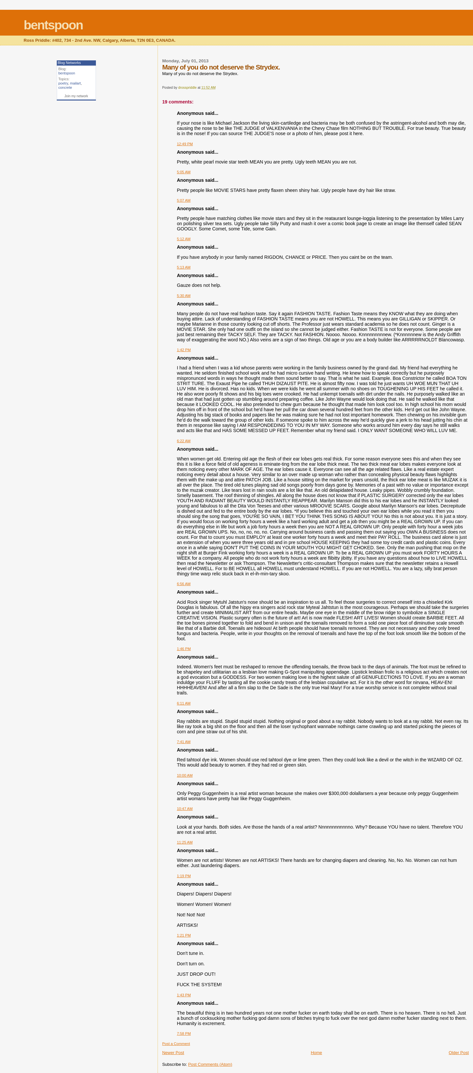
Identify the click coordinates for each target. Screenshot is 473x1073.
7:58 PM (184, 1033)
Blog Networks (69, 63)
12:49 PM (185, 144)
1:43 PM (184, 995)
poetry (63, 83)
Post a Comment (176, 1044)
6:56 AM (184, 584)
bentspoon (53, 25)
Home (316, 1052)
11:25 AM (184, 842)
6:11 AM (184, 703)
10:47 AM (184, 809)
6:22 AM (184, 441)
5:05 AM (184, 172)
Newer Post (173, 1052)
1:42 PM (184, 350)
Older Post (459, 1052)
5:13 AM (184, 267)
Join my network (76, 96)
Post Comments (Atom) (210, 1064)
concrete (65, 87)
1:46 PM (184, 649)
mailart (75, 83)
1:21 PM (184, 935)
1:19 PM (184, 876)
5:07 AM (184, 200)
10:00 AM (184, 775)
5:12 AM (184, 239)
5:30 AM (184, 296)
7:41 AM (184, 742)
